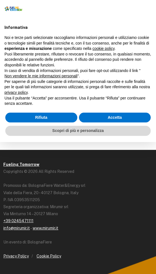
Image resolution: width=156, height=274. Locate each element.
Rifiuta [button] (41, 117)
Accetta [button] (115, 117)
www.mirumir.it (45, 228)
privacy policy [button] (16, 92)
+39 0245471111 (18, 221)
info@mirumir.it (16, 228)
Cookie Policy (49, 256)
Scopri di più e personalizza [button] (78, 130)
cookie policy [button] (103, 48)
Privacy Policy (16, 256)
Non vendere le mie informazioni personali (40, 76)
